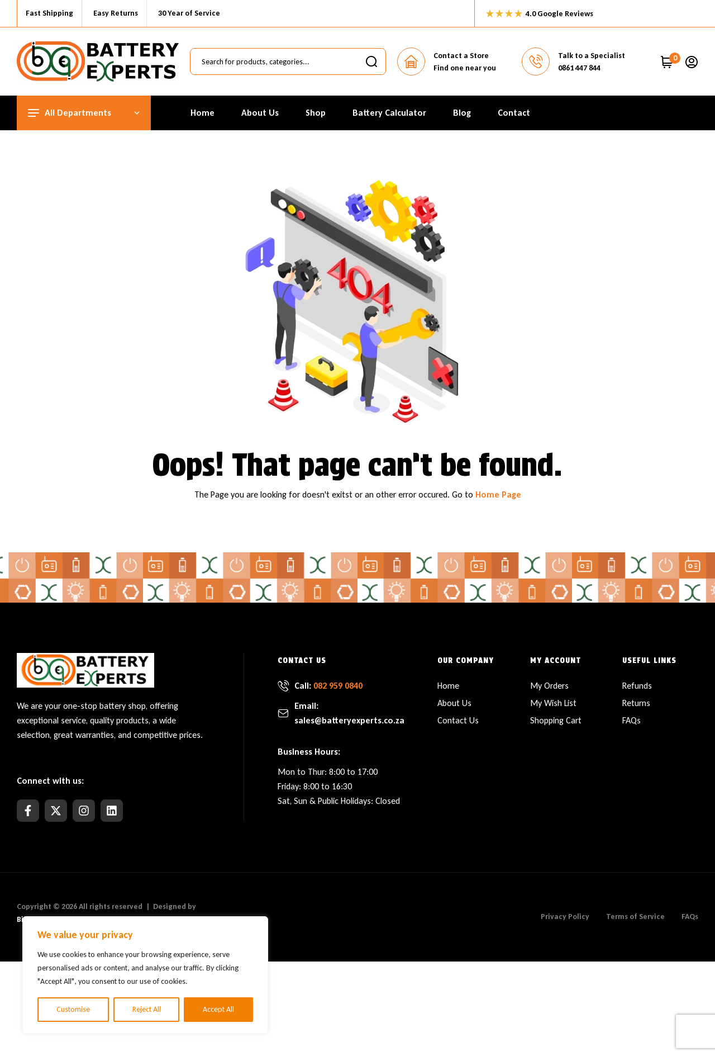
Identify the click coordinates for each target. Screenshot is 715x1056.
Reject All (146, 1009)
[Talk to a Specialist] (536, 61)
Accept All (218, 1009)
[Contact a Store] (411, 61)
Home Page (498, 494)
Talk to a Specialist (591, 55)
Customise (73, 1009)
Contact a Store (461, 55)
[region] (145, 975)
